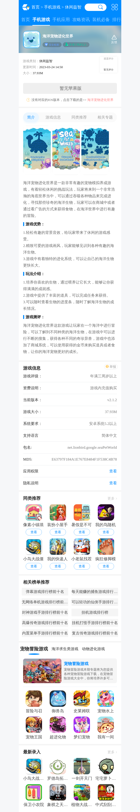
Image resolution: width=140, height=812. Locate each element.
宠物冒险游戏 (76, 664)
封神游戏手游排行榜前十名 (45, 612)
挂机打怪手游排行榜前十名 (95, 623)
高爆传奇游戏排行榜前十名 (45, 623)
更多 (112, 498)
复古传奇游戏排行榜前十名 (95, 633)
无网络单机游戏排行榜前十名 (45, 602)
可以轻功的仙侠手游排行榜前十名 (95, 602)
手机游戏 (52, 7)
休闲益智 (73, 7)
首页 (35, 7)
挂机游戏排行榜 (94, 612)
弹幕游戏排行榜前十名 (45, 592)
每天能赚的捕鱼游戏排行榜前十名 (95, 592)
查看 (33, 532)
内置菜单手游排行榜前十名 (45, 633)
